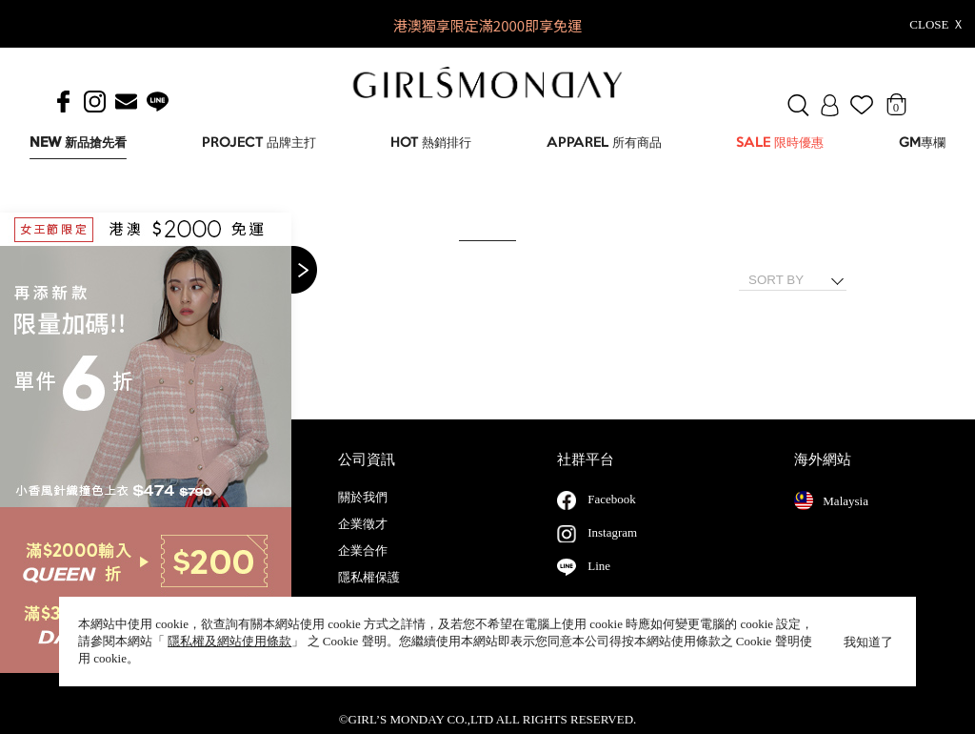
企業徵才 (363, 543)
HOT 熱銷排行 (430, 143)
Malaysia (831, 519)
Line (598, 585)
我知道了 (868, 642)
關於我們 (363, 516)
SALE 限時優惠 (780, 143)
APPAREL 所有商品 (604, 143)
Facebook (611, 518)
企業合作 (363, 570)
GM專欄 (922, 143)
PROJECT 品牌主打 (259, 143)
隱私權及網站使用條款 (229, 641)
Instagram (612, 551)
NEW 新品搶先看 (78, 143)
